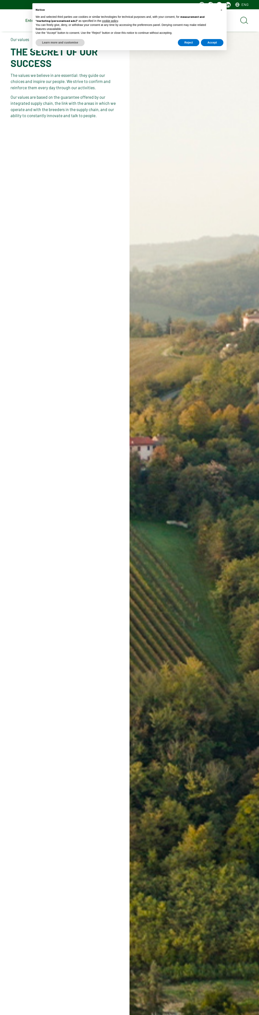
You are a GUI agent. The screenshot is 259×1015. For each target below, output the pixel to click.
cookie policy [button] (110, 20)
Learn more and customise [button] (60, 42)
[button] (221, 9)
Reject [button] (188, 42)
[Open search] (244, 20)
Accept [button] (212, 42)
